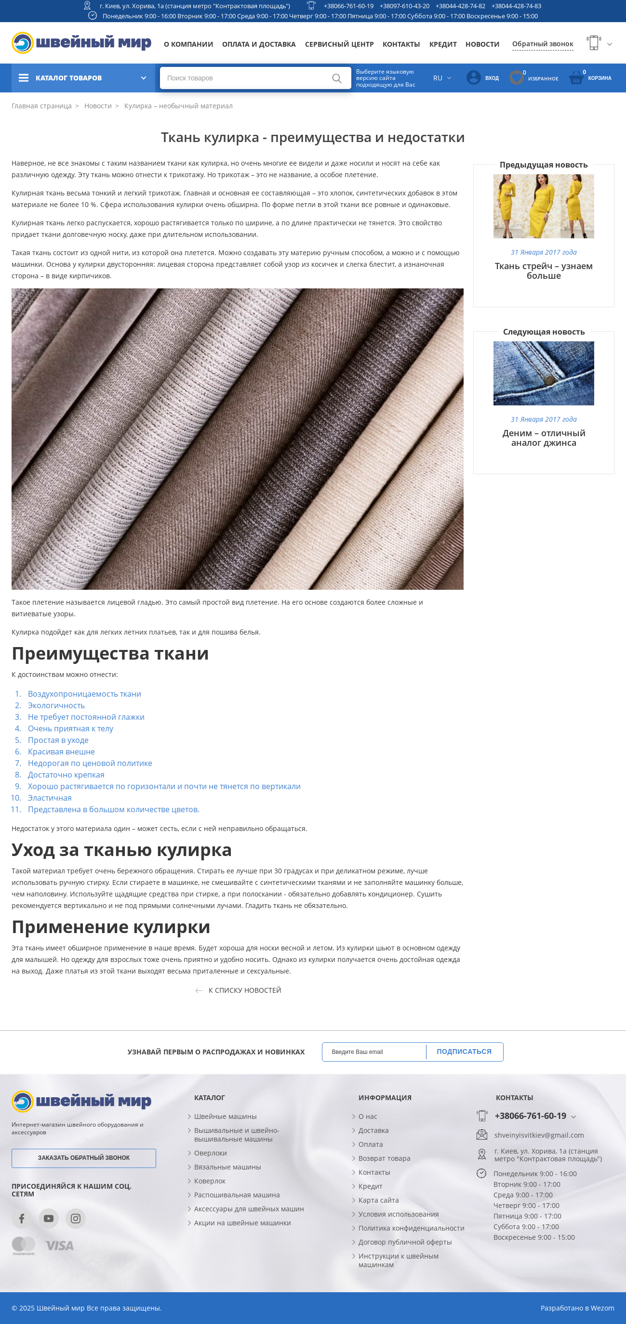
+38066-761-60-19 (348, 5)
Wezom (602, 1307)
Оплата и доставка (259, 44)
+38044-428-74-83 (516, 5)
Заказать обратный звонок (84, 1158)
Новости (483, 44)
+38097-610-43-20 (404, 5)
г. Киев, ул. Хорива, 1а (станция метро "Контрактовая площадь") (195, 5)
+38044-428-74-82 (460, 5)
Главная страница (42, 105)
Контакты (401, 44)
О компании (188, 44)
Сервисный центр (339, 44)
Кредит (443, 44)
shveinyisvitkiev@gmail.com (539, 1135)
